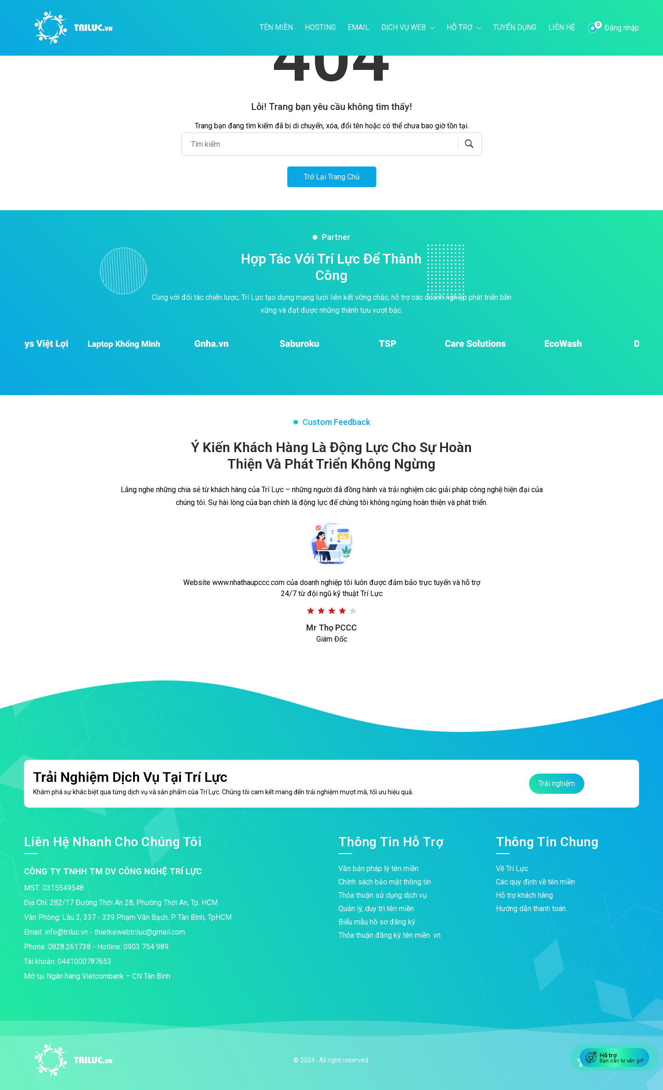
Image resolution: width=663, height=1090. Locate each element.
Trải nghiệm (556, 783)
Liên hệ (561, 27)
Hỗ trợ (460, 27)
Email (358, 27)
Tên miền (276, 27)
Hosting (320, 27)
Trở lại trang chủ (332, 176)
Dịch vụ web (404, 27)
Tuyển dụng (514, 27)
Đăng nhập (622, 27)
